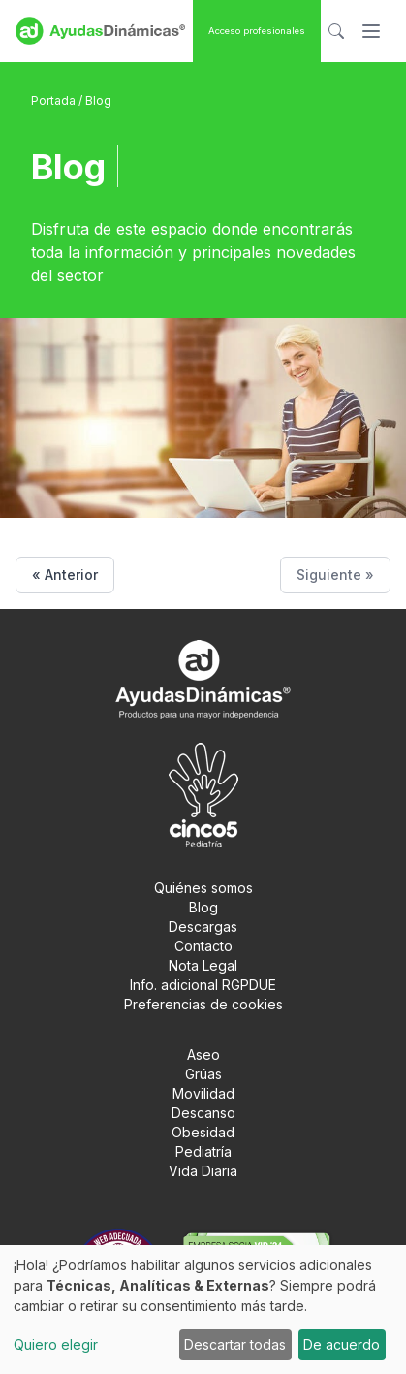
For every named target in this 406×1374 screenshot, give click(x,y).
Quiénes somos (203, 887)
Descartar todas (235, 1344)
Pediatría (203, 1151)
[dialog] (203, 1309)
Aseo (203, 1054)
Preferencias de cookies (203, 1004)
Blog (203, 907)
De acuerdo (341, 1344)
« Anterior (65, 574)
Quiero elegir (56, 1344)
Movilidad (203, 1093)
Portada (54, 100)
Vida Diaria (203, 1171)
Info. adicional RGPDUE (203, 984)
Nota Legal (203, 965)
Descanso (203, 1112)
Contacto (203, 946)
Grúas (203, 1074)
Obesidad (203, 1132)
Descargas (203, 926)
